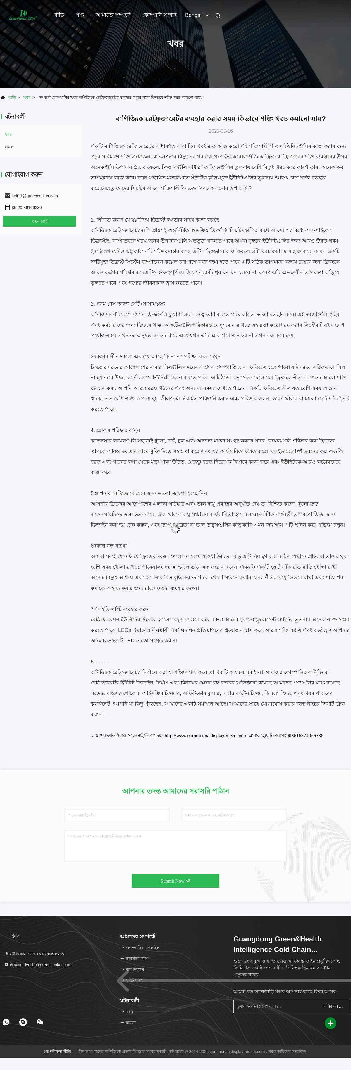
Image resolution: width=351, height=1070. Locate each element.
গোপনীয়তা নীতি (57, 1051)
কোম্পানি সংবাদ (159, 15)
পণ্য (80, 15)
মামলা (10, 147)
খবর (27, 97)
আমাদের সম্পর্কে (113, 15)
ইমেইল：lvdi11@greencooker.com (37, 964)
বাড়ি (59, 15)
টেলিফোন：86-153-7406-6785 (34, 954)
